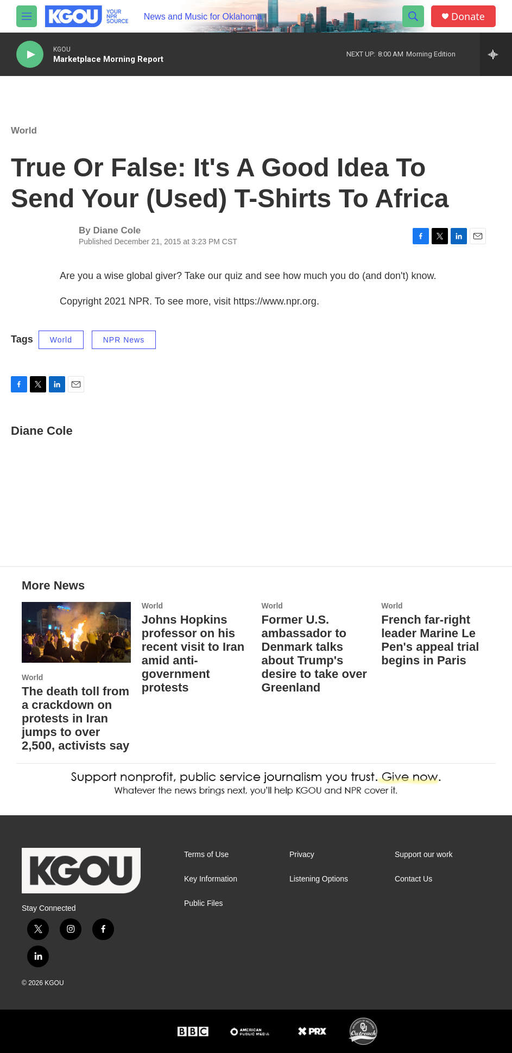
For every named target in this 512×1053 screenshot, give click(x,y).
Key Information (210, 879)
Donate (468, 16)
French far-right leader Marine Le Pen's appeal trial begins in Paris (430, 640)
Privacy (301, 855)
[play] (30, 54)
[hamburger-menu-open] (26, 16)
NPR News (123, 339)
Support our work (424, 855)
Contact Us (413, 879)
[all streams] (496, 54)
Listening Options (318, 879)
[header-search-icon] (413, 16)
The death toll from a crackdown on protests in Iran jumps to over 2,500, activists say (75, 718)
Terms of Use (206, 855)
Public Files (203, 903)
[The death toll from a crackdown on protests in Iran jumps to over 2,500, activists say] (76, 632)
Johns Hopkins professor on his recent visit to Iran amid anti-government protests (193, 653)
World (24, 130)
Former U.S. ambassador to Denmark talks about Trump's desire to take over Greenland (314, 653)
